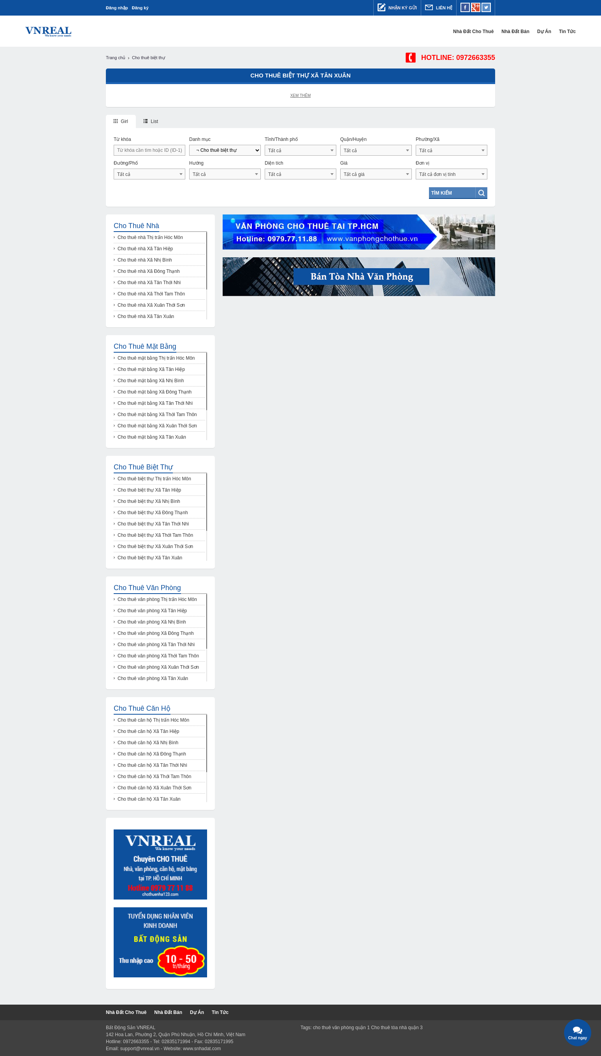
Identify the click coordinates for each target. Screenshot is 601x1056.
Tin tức (486, 31)
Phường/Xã (427, 139)
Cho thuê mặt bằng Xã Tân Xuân (152, 437)
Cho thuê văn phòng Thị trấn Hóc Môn (157, 599)
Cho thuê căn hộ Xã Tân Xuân (149, 799)
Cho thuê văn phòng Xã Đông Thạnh (156, 633)
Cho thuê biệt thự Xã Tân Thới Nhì (153, 524)
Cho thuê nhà (136, 226)
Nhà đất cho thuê (393, 31)
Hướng (196, 163)
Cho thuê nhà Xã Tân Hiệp (145, 248)
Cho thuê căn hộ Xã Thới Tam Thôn (154, 776)
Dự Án (464, 31)
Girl (121, 121)
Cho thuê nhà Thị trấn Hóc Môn (150, 237)
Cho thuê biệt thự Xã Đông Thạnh (153, 512)
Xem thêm (300, 95)
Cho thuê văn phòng (147, 588)
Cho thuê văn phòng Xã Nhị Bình (152, 622)
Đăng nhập (117, 7)
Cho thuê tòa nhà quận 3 (396, 1027)
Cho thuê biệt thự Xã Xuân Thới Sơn (155, 546)
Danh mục (200, 139)
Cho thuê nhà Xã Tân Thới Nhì (149, 282)
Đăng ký (140, 7)
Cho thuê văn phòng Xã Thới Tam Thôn (158, 656)
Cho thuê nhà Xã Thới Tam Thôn (151, 294)
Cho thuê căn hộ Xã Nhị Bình (148, 742)
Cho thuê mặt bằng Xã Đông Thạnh (155, 392)
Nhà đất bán (435, 31)
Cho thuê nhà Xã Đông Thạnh (149, 271)
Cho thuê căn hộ (142, 708)
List (151, 121)
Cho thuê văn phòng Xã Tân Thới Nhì (156, 644)
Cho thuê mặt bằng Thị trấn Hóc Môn (156, 358)
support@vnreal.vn (140, 1048)
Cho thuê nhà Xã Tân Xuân (146, 316)
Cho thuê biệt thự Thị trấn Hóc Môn (154, 478)
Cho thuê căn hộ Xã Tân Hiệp (148, 731)
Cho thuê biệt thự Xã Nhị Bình (149, 501)
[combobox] (300, 150)
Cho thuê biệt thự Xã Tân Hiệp (149, 490)
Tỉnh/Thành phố (281, 139)
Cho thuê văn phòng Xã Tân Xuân (153, 678)
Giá (344, 163)
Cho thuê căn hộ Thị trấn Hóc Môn (153, 720)
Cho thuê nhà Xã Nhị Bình (145, 260)
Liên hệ (438, 7)
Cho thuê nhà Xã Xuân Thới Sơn (151, 305)
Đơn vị (422, 163)
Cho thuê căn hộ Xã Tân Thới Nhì (152, 765)
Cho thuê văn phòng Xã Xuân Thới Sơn (158, 667)
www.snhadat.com (202, 1048)
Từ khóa (122, 139)
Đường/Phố (126, 163)
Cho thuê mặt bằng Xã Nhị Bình (151, 380)
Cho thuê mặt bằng (145, 346)
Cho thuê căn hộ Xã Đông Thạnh (152, 754)
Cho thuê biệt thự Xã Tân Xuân (150, 558)
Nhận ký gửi (397, 7)
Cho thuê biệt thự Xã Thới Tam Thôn (155, 535)
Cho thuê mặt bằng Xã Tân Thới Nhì (155, 403)
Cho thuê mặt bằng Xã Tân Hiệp (151, 369)
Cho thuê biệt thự (143, 467)
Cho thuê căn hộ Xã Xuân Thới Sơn (155, 788)
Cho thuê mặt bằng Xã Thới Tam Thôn (157, 414)
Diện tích (274, 163)
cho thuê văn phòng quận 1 (341, 1027)
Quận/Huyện (353, 139)
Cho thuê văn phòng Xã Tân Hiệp (152, 610)
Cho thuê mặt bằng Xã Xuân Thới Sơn (157, 426)
